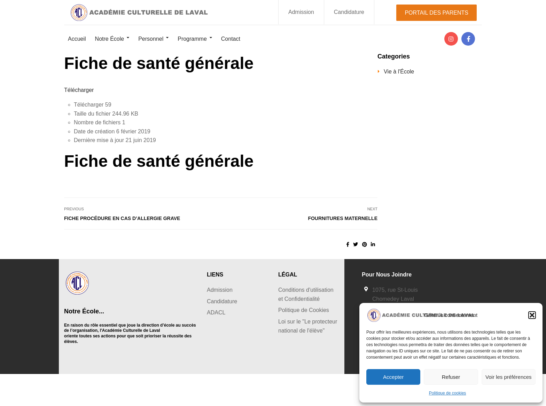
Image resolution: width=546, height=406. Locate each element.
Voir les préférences (508, 377)
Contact (230, 39)
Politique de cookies (447, 393)
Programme (192, 39)
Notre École (109, 39)
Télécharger (79, 90)
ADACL (216, 312)
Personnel (150, 39)
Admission (301, 12)
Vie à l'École (399, 72)
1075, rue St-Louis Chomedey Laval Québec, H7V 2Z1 (395, 299)
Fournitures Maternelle (342, 218)
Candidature (349, 12)
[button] (532, 315)
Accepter (393, 377)
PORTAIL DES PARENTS (436, 13)
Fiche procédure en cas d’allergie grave (122, 218)
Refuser (451, 377)
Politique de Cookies (303, 310)
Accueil (77, 39)
